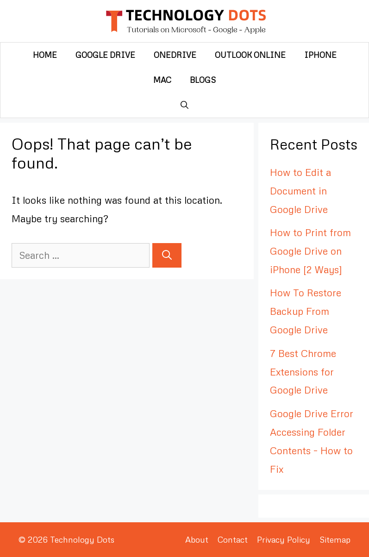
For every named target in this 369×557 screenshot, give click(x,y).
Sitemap (334, 539)
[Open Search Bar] (184, 105)
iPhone (320, 55)
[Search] (166, 255)
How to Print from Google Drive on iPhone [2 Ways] (310, 250)
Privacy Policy (283, 539)
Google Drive (105, 55)
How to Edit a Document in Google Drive (300, 190)
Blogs (203, 80)
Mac (162, 80)
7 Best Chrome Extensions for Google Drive (303, 371)
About (196, 539)
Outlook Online (250, 55)
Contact (233, 539)
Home (45, 55)
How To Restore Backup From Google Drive (305, 311)
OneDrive (175, 55)
